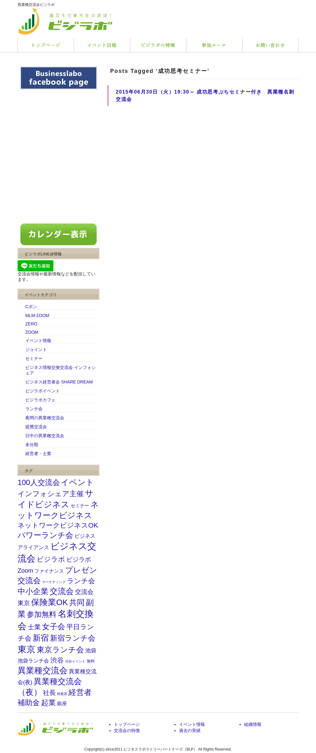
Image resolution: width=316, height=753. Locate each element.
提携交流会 (36, 426)
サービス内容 (102, 45)
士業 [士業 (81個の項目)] (34, 626)
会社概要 (270, 45)
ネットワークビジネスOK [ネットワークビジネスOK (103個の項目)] (58, 525)
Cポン (31, 306)
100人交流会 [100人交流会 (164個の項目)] (39, 482)
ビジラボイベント (42, 390)
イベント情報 (38, 340)
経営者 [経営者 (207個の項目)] (80, 692)
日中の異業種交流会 (44, 435)
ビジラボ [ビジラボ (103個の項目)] (51, 559)
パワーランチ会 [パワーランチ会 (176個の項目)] (45, 535)
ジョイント (36, 349)
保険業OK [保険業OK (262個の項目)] (49, 602)
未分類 (31, 444)
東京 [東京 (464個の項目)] (26, 649)
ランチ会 (34, 408)
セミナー (34, 358)
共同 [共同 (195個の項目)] (77, 602)
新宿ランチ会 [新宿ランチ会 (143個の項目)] (72, 638)
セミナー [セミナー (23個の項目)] (80, 505)
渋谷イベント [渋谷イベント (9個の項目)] (75, 661)
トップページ (46, 45)
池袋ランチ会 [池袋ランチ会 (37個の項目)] (33, 661)
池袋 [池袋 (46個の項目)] (90, 650)
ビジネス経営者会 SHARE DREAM (59, 381)
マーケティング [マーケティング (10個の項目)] (54, 582)
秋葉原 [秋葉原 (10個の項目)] (62, 694)
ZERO (31, 323)
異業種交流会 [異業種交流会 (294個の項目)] (43, 670)
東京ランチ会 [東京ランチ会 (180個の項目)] (60, 650)
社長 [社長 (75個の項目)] (49, 692)
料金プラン (158, 45)
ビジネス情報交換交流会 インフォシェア (60, 370)
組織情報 (252, 724)
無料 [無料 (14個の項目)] (91, 661)
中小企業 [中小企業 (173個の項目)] (33, 591)
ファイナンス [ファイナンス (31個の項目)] (49, 571)
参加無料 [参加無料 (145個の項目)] (41, 614)
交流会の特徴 (127, 730)
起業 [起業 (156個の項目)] (48, 702)
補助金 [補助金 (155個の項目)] (29, 702)
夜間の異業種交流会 (44, 417)
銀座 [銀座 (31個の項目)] (62, 703)
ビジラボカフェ (40, 399)
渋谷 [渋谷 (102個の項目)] (57, 660)
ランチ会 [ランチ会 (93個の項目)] (81, 581)
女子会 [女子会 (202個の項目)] (53, 626)
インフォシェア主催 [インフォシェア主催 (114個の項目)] (51, 494)
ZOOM (31, 332)
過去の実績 (190, 730)
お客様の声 (214, 45)
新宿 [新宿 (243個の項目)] (41, 637)
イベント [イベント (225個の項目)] (77, 482)
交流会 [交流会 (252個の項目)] (62, 591)
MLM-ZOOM (37, 315)
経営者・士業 (38, 453)
